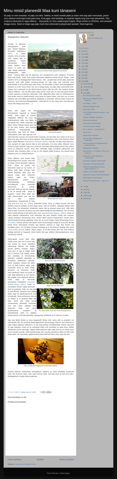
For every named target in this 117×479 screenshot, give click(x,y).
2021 (83, 66)
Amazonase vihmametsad (92, 123)
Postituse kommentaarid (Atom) (25, 464)
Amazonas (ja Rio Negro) (91, 126)
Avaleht (40, 459)
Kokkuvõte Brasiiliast (90, 120)
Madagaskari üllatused (90, 148)
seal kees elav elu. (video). (22, 203)
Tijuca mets (87, 132)
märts (85, 192)
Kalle (92, 35)
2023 (83, 60)
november (87, 87)
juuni (85, 93)
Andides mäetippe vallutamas (93, 117)
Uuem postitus (14, 459)
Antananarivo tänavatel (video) (36, 142)
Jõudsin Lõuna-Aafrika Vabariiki (94, 172)
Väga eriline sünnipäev (91, 135)
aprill (85, 189)
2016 (83, 81)
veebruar (86, 195)
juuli (84, 90)
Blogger (67, 473)
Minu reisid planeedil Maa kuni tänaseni (40, 10)
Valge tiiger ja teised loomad (92, 178)
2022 (83, 63)
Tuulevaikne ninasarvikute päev (94, 164)
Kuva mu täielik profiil (95, 38)
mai (84, 186)
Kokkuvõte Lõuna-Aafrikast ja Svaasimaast (93, 157)
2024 (83, 57)
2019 (83, 72)
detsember (87, 84)
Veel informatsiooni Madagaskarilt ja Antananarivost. (95, 144)
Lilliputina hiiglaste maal (91, 106)
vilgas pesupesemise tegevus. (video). (51, 213)
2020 (83, 69)
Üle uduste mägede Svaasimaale (94, 161)
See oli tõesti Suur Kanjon (92, 95)
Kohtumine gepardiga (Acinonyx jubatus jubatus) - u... (94, 168)
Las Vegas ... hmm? (90, 103)
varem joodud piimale (16, 230)
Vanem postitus (66, 459)
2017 (83, 78)
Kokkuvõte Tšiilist (89, 109)
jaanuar (86, 198)
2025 (83, 54)
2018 (83, 75)
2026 (83, 51)
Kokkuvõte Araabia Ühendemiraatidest (96, 175)
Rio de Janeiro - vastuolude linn (94, 129)
